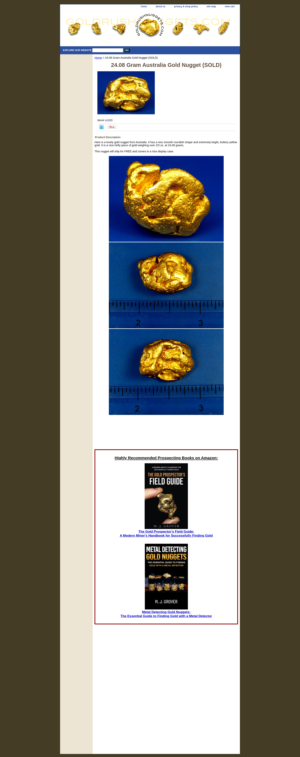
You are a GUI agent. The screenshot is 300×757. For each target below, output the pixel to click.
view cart (230, 6)
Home (98, 57)
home (144, 6)
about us (160, 6)
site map (211, 6)
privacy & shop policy (186, 6)
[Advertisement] (166, 433)
